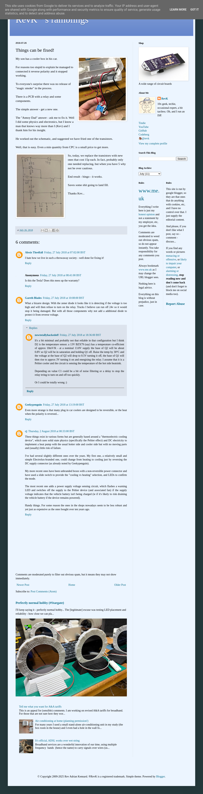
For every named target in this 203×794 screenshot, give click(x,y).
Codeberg (144, 134)
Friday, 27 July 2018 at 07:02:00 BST (64, 252)
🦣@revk (144, 138)
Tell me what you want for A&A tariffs (40, 706)
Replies (33, 328)
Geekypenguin (33, 404)
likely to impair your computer (176, 263)
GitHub (143, 130)
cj (26, 431)
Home (72, 584)
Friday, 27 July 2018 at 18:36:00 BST (80, 335)
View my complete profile (153, 143)
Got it (194, 9)
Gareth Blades (33, 297)
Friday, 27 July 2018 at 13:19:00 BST (63, 404)
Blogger (160, 776)
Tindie (142, 123)
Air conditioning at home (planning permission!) (61, 720)
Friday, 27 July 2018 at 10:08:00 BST (63, 297)
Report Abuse (175, 304)
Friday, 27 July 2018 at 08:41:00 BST (60, 275)
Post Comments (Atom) (44, 591)
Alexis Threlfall (34, 252)
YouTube (144, 127)
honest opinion (147, 214)
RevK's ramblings (52, 19)
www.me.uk (145, 269)
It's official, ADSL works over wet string (57, 740)
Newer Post (23, 584)
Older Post (120, 584)
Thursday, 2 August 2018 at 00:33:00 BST (51, 431)
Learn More (178, 9)
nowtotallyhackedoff (47, 335)
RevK (164, 98)
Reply (28, 263)
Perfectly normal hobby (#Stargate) (40, 603)
